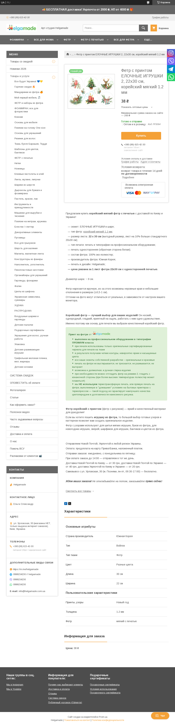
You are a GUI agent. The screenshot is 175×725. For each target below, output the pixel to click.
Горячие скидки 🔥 (24, 86)
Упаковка (19, 344)
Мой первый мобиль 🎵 (27, 97)
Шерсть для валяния (26, 248)
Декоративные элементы (28, 232)
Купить (141, 135)
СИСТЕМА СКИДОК (21, 375)
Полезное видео (20, 412)
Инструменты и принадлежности (23, 206)
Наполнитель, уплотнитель (29, 264)
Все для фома (44, 39)
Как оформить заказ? (22, 404)
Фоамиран (17, 39)
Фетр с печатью (92, 39)
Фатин (17, 286)
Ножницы (19, 168)
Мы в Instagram (14, 684)
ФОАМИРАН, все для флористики (26, 110)
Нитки (17, 163)
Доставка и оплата (21, 434)
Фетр (67, 39)
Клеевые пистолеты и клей (29, 174)
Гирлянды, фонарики (26, 280)
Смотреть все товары (78, 491)
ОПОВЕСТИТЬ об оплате (25, 382)
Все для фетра (124, 39)
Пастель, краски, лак (26, 198)
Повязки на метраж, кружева (30, 221)
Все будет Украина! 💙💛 (28, 81)
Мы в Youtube (13, 689)
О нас (13, 441)
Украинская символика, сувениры (27, 298)
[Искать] (143, 28)
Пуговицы (19, 237)
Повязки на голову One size (29, 127)
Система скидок (57, 698)
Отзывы (14, 426)
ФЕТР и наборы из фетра (28, 103)
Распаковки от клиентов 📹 (26, 456)
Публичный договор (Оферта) (65, 702)
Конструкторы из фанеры (28, 259)
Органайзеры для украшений (30, 275)
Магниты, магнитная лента (29, 253)
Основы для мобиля (25, 122)
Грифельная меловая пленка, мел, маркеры (30, 360)
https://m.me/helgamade (25, 569)
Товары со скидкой (21, 61)
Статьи (14, 397)
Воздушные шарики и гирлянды (26, 318)
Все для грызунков (25, 243)
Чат (160, 715)
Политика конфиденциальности (108, 720)
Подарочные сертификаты (29, 330)
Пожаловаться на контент (77, 720)
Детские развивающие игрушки (26, 351)
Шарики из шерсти (24, 184)
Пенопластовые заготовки (29, 270)
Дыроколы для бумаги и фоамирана (28, 192)
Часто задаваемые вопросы (26, 419)
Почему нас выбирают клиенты (65, 684)
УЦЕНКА (19, 305)
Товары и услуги (19, 76)
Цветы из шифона (24, 291)
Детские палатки (23, 324)
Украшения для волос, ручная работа (31, 337)
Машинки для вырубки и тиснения (28, 214)
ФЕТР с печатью (23, 158)
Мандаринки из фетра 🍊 (28, 92)
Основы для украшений (27, 133)
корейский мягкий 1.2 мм (97, 231)
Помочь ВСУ (17, 448)
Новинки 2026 (18, 68)
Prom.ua (103, 717)
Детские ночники (23, 367)
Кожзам (18, 117)
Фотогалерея (18, 390)
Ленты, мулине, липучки (27, 179)
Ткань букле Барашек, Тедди (30, 143)
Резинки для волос (25, 138)
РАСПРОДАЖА (23, 310)
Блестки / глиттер (24, 226)
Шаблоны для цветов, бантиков (26, 151)
